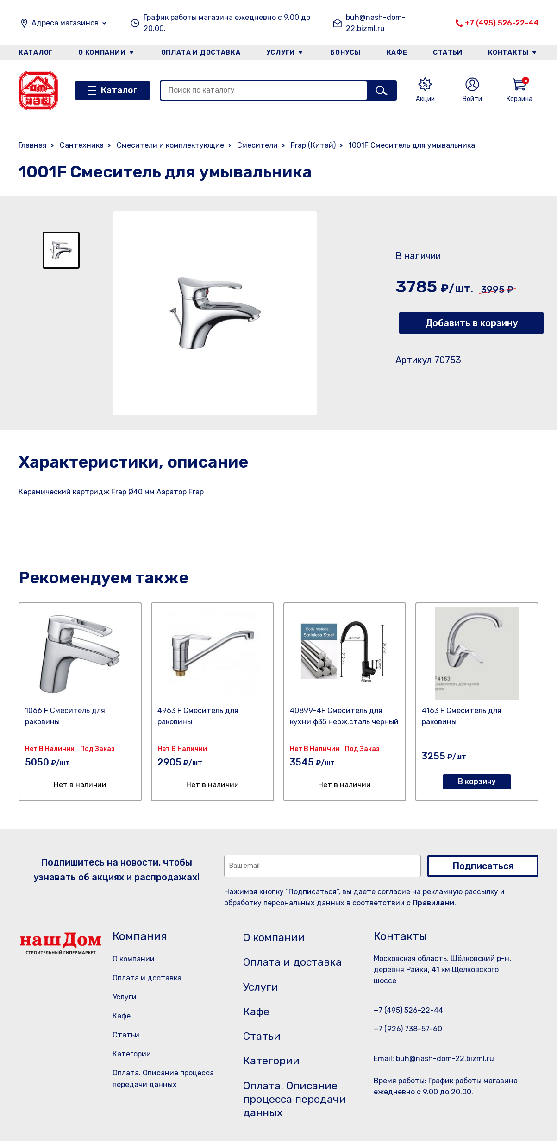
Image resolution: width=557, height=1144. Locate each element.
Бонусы (345, 53)
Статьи (448, 53)
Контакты (509, 53)
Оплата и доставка (200, 53)
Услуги (280, 53)
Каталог (35, 53)
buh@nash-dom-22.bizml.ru (376, 23)
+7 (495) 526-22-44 (501, 23)
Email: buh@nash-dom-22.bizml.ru (434, 1058)
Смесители (257, 145)
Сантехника (82, 145)
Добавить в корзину (472, 323)
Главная (33, 145)
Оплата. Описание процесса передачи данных (296, 1101)
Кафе (397, 53)
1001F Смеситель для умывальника (412, 145)
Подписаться (482, 866)
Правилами (433, 902)
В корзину (477, 781)
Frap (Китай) (313, 145)
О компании (101, 53)
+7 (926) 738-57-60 (408, 1028)
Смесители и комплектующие (170, 145)
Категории (132, 1053)
